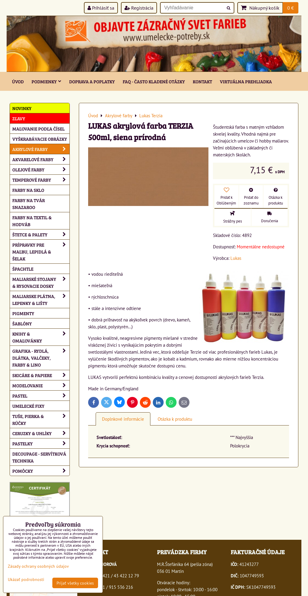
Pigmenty (23, 313)
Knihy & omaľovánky (40, 337)
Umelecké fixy (28, 406)
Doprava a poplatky (92, 81)
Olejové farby (40, 169)
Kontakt (202, 81)
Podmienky (46, 81)
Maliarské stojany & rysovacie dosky (40, 282)
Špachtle (22, 269)
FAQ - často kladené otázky (154, 81)
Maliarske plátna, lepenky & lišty (40, 299)
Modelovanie (40, 385)
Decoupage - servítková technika (39, 457)
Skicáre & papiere (40, 375)
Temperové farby (40, 180)
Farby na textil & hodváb (32, 220)
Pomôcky (40, 471)
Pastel (40, 396)
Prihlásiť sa (101, 8)
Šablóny (22, 323)
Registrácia (139, 8)
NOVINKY (22, 108)
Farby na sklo (28, 190)
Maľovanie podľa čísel (38, 128)
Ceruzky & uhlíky (40, 433)
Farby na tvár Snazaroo (28, 203)
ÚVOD (18, 81)
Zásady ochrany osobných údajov (38, 566)
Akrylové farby (40, 149)
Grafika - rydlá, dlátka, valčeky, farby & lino (40, 358)
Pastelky (40, 443)
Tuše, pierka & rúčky (40, 419)
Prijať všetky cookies (75, 583)
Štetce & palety (40, 234)
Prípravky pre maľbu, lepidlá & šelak (40, 251)
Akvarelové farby (40, 159)
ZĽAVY (18, 118)
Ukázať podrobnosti (26, 579)
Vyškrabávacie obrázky (39, 139)
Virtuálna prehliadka (246, 81)
